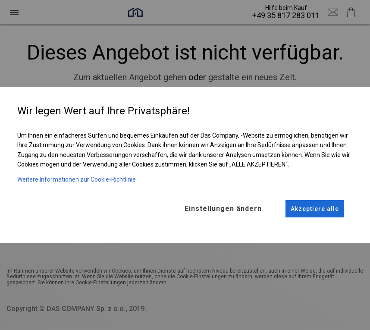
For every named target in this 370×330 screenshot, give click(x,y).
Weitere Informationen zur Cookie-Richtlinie (76, 179)
